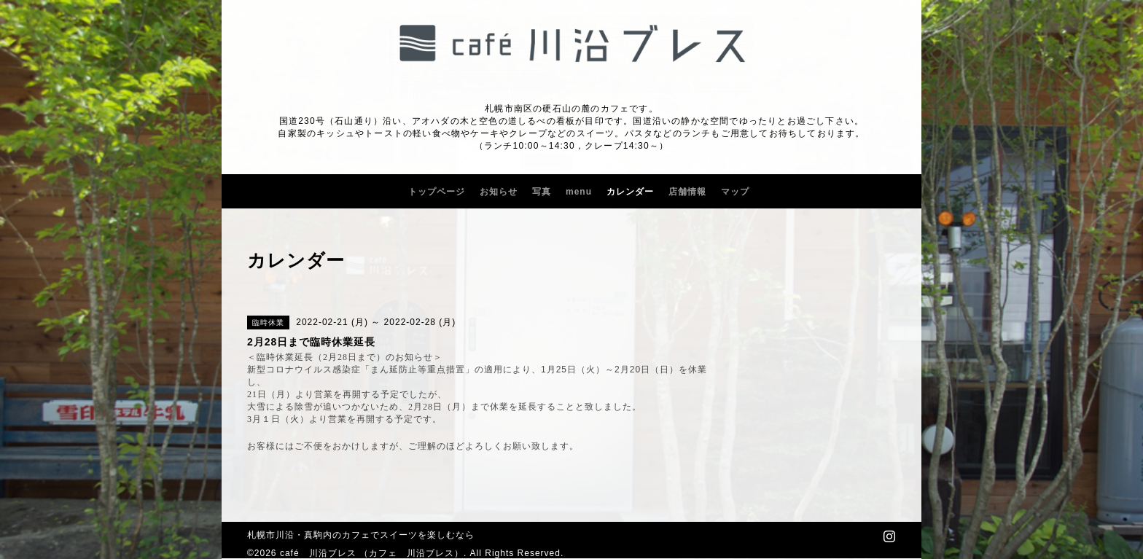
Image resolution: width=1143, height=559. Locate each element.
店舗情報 (687, 192)
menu (579, 192)
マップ (735, 192)
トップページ (436, 192)
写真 (541, 192)
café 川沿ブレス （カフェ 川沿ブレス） (372, 553)
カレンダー (630, 192)
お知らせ (499, 192)
